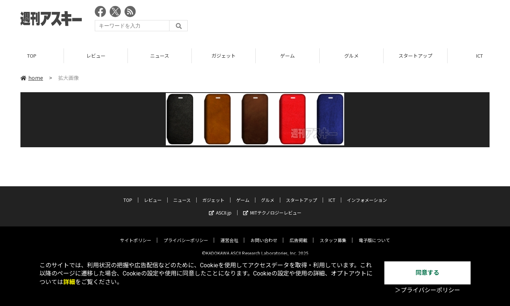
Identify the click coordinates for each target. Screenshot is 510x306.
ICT (332, 194)
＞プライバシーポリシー (427, 290)
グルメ (351, 55)
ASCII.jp (220, 207)
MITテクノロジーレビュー (272, 207)
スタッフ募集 (333, 234)
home (31, 77)
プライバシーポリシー (186, 234)
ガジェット (224, 55)
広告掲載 (298, 234)
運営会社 (229, 234)
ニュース (159, 55)
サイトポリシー (135, 234)
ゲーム (287, 55)
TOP (31, 55)
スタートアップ (415, 55)
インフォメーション (367, 194)
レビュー (96, 55)
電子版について (374, 234)
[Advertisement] (354, 20)
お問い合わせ (264, 234)
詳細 (69, 282)
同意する (427, 272)
